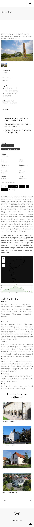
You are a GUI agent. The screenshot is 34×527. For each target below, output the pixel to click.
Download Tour (7, 145)
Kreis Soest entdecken (5, 25)
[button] (12, 261)
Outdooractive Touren (15, 25)
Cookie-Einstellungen (17, 520)
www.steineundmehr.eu (10, 103)
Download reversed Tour (10, 149)
